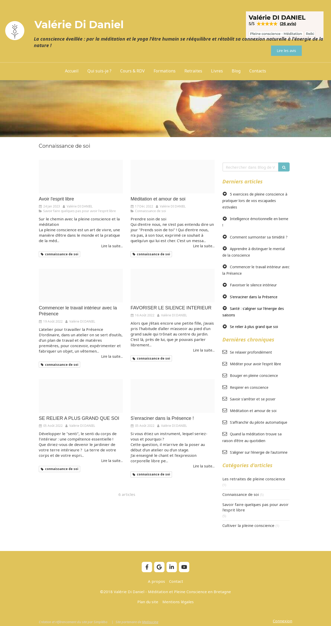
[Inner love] (173, 176)
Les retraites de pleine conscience (253, 478)
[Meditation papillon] (173, 285)
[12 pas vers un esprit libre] (81, 176)
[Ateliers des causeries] (81, 285)
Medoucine (150, 622)
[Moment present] (81, 396)
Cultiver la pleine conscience (248, 525)
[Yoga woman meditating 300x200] (173, 396)
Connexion (282, 620)
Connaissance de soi (240, 494)
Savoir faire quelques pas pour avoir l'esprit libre (255, 507)
